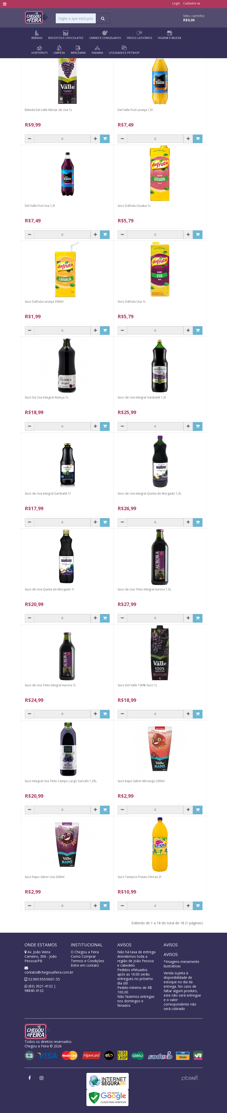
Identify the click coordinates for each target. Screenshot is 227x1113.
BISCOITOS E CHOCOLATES (65, 35)
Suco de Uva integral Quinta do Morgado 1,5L (149, 493)
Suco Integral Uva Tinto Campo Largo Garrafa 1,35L (61, 781)
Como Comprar (83, 956)
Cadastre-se (191, 3)
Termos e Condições (87, 960)
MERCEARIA (78, 49)
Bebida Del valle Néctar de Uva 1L (48, 110)
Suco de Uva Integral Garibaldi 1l (48, 493)
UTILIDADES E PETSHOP (124, 49)
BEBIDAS (36, 35)
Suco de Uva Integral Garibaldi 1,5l (142, 397)
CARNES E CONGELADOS (105, 35)
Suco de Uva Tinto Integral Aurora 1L (50, 685)
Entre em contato (85, 965)
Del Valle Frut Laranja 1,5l (135, 110)
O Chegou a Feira (85, 952)
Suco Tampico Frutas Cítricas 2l (139, 877)
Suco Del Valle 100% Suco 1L (137, 685)
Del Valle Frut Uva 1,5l (40, 206)
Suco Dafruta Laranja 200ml (44, 301)
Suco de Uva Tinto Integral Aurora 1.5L (144, 589)
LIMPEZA (59, 49)
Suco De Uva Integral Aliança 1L (47, 397)
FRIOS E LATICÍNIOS (139, 35)
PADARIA (97, 49)
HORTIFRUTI (39, 49)
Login (176, 3)
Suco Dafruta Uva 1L (132, 301)
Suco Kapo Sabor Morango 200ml (141, 781)
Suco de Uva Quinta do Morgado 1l (49, 589)
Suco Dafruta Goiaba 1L (134, 206)
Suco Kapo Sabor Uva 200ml (44, 877)
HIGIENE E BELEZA (169, 35)
